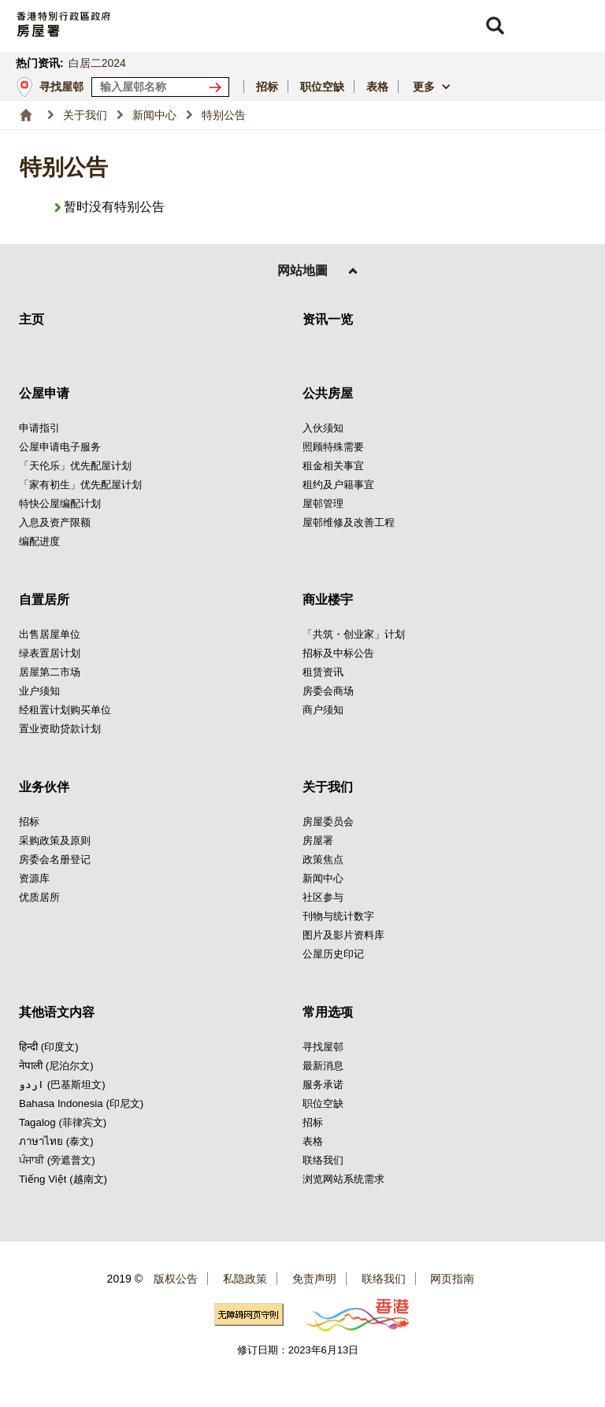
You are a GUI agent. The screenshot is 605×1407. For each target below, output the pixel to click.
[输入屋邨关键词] (160, 87)
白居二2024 (97, 63)
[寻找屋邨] (218, 87)
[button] (494, 26)
